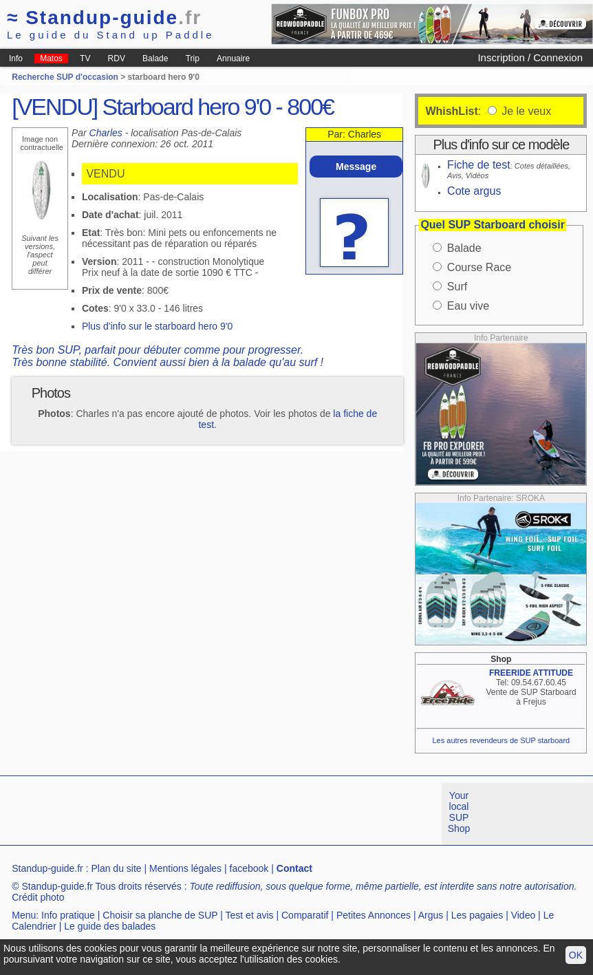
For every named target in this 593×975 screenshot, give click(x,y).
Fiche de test (478, 165)
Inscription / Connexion (530, 57)
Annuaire (233, 58)
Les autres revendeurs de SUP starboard (501, 740)
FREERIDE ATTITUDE (531, 673)
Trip (193, 58)
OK (576, 955)
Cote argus (474, 191)
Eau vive (468, 306)
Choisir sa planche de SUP (160, 915)
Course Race (479, 267)
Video (523, 915)
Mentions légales (185, 868)
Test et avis (250, 915)
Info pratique (68, 915)
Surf (457, 286)
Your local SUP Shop (459, 812)
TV (85, 58)
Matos (51, 58)
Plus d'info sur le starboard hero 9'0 (157, 326)
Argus (431, 915)
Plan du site (116, 868)
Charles (105, 132)
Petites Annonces (373, 915)
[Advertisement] (250, 814)
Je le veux (525, 111)
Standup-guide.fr (47, 868)
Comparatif (304, 915)
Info (16, 58)
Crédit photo (38, 897)
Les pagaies (477, 915)
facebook (249, 868)
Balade (155, 58)
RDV (116, 58)
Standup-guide (104, 17)
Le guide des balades (109, 926)
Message (356, 166)
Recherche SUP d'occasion (65, 77)
